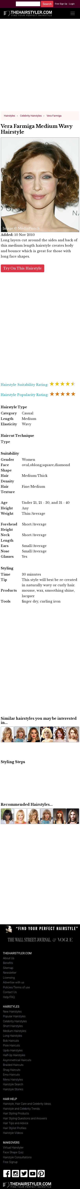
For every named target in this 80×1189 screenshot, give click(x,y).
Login (72, 4)
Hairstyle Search (13, 1084)
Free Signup (10, 1162)
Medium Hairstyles (14, 1031)
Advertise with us (13, 982)
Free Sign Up (61, 4)
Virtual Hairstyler (13, 1147)
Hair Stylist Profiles (14, 1128)
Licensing (9, 977)
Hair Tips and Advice (15, 1123)
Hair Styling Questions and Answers (25, 1118)
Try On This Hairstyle (22, 268)
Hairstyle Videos (13, 1132)
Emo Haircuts (11, 1074)
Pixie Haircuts (11, 1045)
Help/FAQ (9, 996)
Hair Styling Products (16, 1113)
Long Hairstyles (12, 1035)
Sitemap (8, 967)
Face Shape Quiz (13, 1152)
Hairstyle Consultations (17, 1157)
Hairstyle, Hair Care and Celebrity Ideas (27, 1103)
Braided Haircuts (13, 1064)
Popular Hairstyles (14, 1016)
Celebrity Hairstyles (15, 1021)
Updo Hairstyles (13, 1050)
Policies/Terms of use (16, 987)
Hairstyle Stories (13, 1089)
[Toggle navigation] (72, 13)
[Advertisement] (40, 66)
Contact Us (10, 992)
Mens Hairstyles (13, 1079)
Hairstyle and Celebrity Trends (21, 1108)
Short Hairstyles (13, 1026)
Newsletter (9, 972)
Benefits (8, 963)
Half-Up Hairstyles (14, 1055)
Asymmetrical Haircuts (17, 1060)
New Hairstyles (12, 1011)
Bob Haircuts (11, 1040)
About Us (8, 958)
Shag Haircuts (11, 1069)
